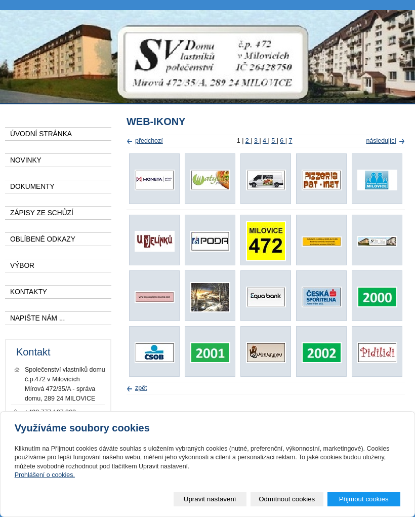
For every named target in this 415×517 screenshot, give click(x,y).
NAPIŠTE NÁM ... (37, 318)
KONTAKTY (28, 292)
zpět (141, 387)
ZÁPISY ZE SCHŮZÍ (41, 213)
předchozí (149, 140)
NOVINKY (26, 160)
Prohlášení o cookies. (45, 475)
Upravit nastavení (210, 499)
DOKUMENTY (32, 186)
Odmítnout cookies (287, 499)
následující (381, 140)
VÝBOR (22, 265)
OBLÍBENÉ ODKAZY (42, 239)
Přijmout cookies (364, 499)
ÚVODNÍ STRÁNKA (41, 134)
